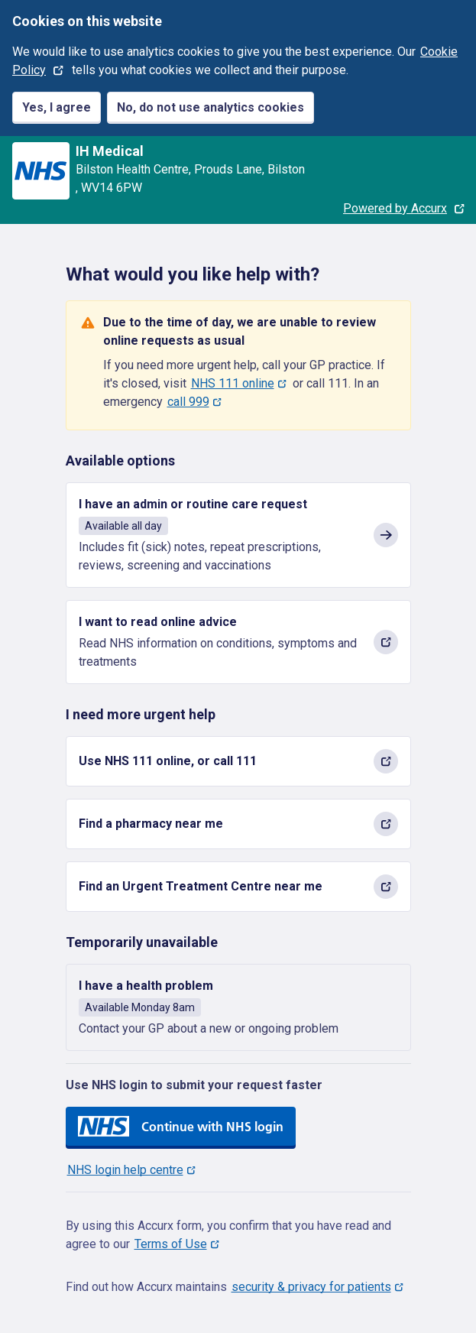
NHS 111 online (232, 383)
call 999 (188, 401)
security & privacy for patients (311, 1286)
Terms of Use (170, 1244)
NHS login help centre (125, 1170)
